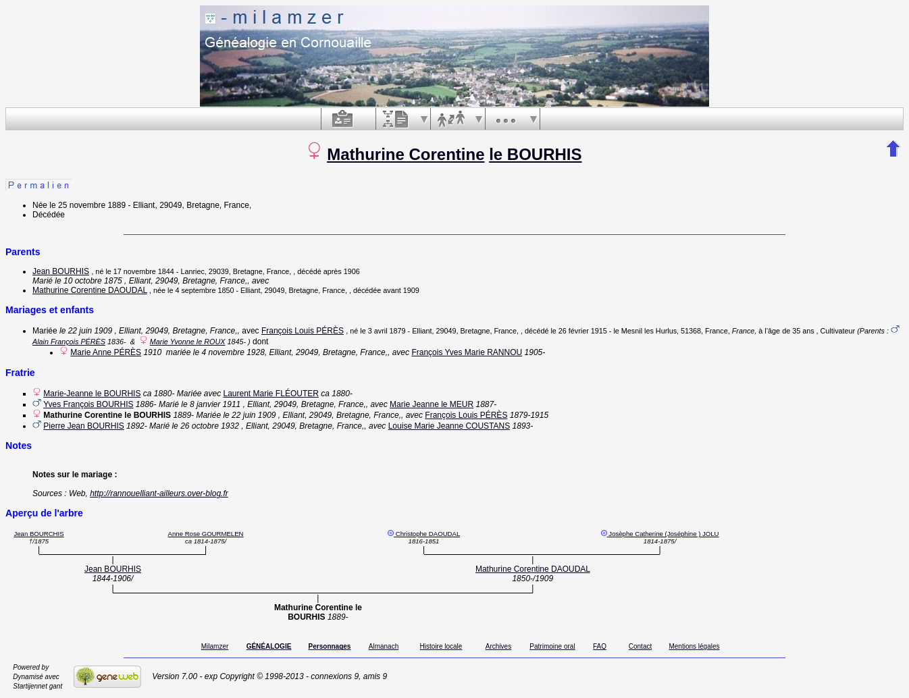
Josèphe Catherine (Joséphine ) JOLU (663, 533)
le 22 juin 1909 (85, 330)
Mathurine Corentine (405, 154)
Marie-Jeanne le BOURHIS (91, 393)
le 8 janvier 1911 (210, 404)
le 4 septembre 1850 (200, 290)
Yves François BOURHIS (88, 404)
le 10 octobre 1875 (88, 281)
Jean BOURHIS (60, 271)
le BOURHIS (535, 154)
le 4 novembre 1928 (229, 352)
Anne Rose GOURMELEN (206, 533)
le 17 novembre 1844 (139, 271)
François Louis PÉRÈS (302, 330)
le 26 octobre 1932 (205, 426)
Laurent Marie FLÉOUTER (271, 393)
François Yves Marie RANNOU (466, 352)
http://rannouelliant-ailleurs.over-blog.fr (159, 493)
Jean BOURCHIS (38, 533)
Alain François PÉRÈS (68, 342)
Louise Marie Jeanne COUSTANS (449, 426)
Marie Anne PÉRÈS (105, 352)
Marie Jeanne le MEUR (431, 404)
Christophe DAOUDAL (428, 533)
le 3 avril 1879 (382, 331)
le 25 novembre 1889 (87, 205)
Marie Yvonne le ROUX (188, 342)
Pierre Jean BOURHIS (83, 426)
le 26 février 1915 (578, 331)
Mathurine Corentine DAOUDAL (89, 290)
